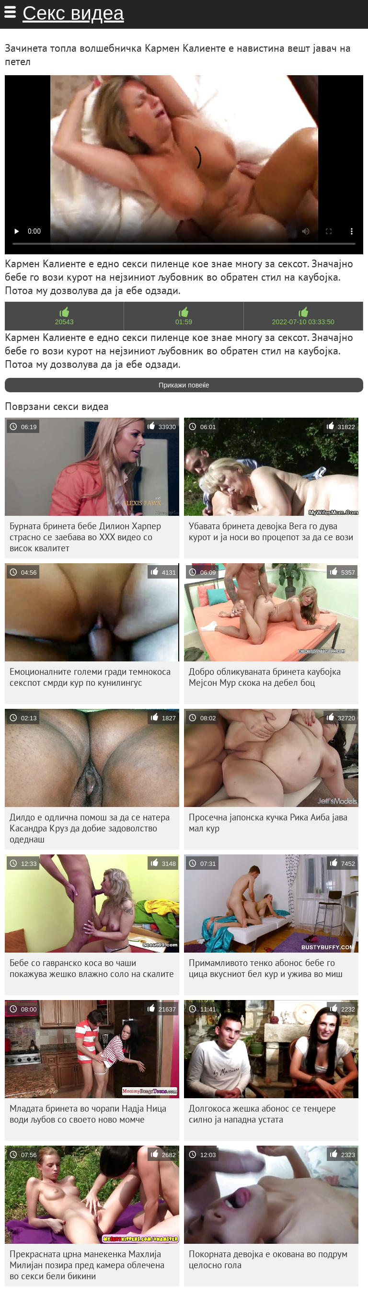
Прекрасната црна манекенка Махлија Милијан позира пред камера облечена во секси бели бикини (87, 1265)
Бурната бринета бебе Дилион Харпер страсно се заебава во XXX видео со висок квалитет (85, 537)
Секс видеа (73, 12)
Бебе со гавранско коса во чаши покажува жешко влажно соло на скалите (92, 968)
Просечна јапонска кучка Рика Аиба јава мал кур (268, 822)
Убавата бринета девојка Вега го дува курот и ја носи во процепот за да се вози (271, 531)
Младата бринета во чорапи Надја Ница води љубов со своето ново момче (88, 1114)
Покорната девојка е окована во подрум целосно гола (268, 1259)
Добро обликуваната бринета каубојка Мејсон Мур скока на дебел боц (265, 677)
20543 (64, 322)
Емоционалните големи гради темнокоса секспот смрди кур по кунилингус (90, 677)
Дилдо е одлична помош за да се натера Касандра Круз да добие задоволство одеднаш (90, 828)
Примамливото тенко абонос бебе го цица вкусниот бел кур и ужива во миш (266, 968)
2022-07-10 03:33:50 (303, 322)
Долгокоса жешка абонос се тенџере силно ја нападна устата (262, 1114)
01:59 (183, 322)
